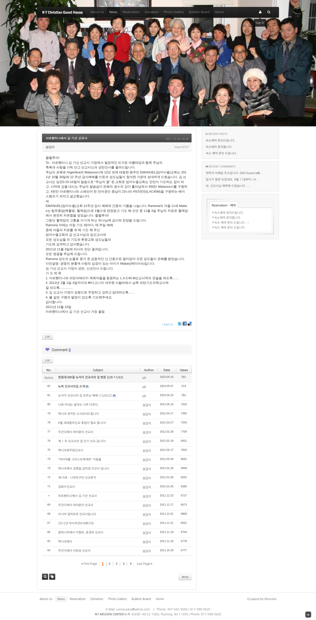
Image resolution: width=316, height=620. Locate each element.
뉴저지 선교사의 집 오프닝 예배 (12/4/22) (85, 395)
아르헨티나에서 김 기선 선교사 (66, 138)
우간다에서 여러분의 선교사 (75, 432)
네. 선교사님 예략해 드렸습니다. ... (228, 185)
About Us (97, 12)
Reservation (131, 12)
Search (45, 577)
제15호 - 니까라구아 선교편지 (77, 477)
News (113, 12)
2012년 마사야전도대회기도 (76, 523)
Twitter (180, 325)
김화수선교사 (66, 486)
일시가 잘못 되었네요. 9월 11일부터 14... (232, 179)
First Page (89, 563)
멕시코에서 (65, 541)
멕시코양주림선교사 (70, 450)
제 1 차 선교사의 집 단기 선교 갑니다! (82, 441)
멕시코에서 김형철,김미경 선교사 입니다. (84, 468)
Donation (152, 12)
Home (219, 12)
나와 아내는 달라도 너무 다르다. (78, 404)
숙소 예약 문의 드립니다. (221, 153)
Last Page (144, 563)
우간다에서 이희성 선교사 (74, 550)
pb (144, 377)
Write (185, 577)
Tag (52, 577)
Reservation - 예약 (224, 205)
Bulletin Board (199, 12)
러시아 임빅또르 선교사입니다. (77, 514)
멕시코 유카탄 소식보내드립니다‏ (78, 413)
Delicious (189, 325)
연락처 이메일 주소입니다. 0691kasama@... (234, 173)
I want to (167, 324)
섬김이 (50, 147)
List (47, 336)
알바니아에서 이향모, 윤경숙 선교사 (80, 532)
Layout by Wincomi (261, 599)
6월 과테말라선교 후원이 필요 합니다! (82, 422)
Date (167, 370)
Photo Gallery (174, 12)
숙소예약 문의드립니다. (220, 140)
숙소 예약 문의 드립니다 (229, 227)
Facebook (184, 325)
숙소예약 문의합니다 (219, 147)
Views (184, 370)
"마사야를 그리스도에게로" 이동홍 (79, 459)
